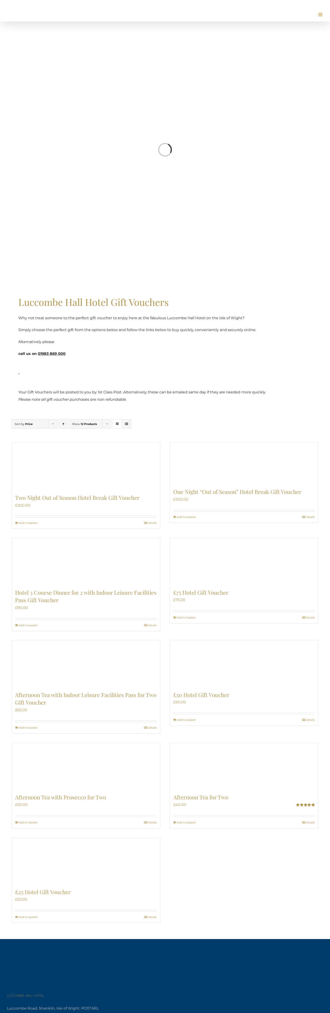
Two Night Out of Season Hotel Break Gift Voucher (77, 497)
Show (84, 424)
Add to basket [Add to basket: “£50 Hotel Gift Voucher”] (186, 720)
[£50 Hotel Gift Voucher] (244, 663)
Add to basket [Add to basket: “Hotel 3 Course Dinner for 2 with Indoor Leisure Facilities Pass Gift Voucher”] (28, 625)
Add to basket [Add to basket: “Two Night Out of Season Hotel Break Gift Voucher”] (28, 523)
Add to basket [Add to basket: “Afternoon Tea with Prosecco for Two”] (28, 822)
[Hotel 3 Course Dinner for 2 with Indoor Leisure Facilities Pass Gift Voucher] (86, 561)
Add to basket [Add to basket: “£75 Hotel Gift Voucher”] (186, 617)
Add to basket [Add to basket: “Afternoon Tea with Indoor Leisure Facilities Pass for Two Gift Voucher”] (28, 727)
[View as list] (126, 423)
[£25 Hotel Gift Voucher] (86, 861)
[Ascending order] (63, 424)
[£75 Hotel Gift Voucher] (244, 561)
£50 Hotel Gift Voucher (201, 694)
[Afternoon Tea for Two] (244, 766)
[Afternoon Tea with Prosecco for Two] (86, 766)
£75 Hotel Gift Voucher (200, 592)
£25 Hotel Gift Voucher (43, 892)
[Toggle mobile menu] (320, 14)
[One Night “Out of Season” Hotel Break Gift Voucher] (244, 463)
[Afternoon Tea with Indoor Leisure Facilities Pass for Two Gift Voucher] (86, 663)
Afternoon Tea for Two (200, 797)
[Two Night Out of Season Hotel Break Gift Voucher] (86, 466)
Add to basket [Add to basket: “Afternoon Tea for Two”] (186, 822)
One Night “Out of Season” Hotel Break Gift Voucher (237, 491)
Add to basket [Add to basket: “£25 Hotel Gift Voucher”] (28, 917)
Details (152, 523)
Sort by (24, 424)
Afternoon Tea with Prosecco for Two (60, 797)
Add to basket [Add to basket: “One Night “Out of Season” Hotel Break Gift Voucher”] (186, 517)
